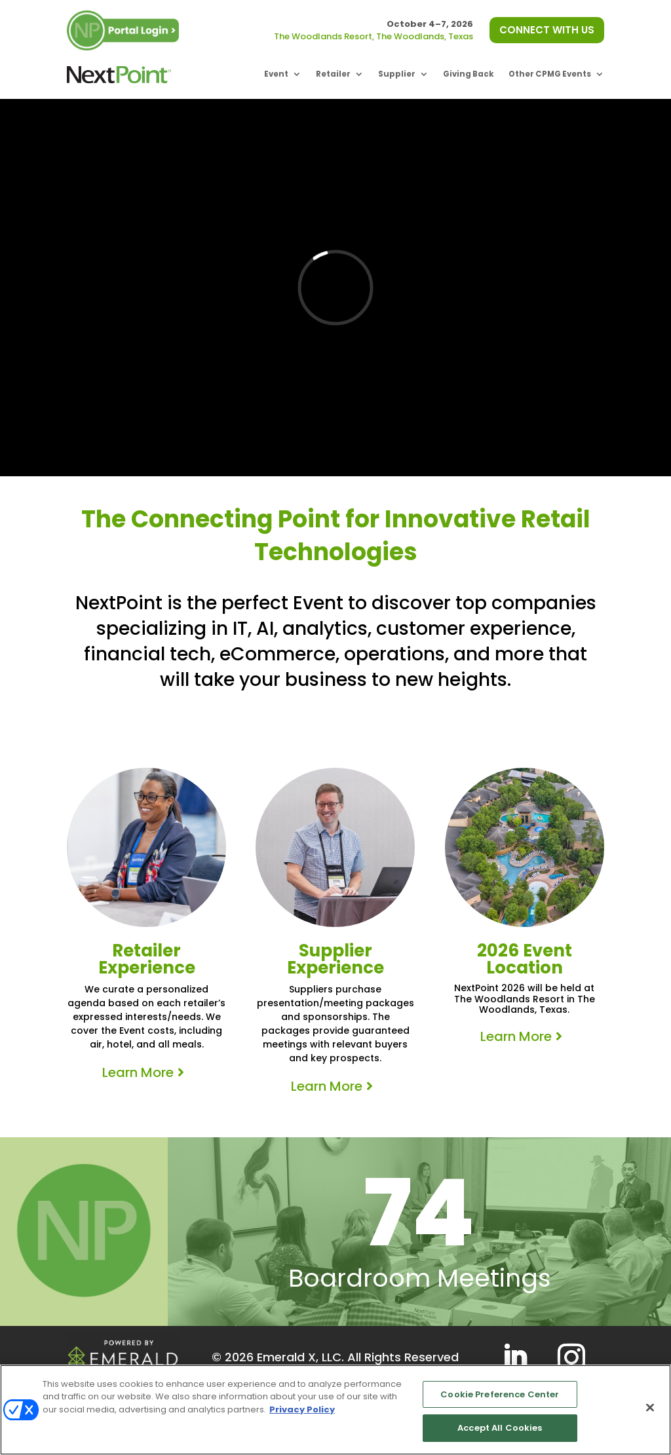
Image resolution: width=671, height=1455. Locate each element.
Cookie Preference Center (499, 1394)
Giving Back (468, 74)
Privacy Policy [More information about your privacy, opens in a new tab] (302, 1409)
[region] (335, 1410)
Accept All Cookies (499, 1428)
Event (276, 74)
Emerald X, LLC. (300, 1357)
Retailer (333, 74)
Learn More (138, 1072)
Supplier (396, 74)
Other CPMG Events (549, 74)
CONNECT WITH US (546, 30)
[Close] (650, 1407)
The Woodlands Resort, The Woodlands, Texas (373, 36)
